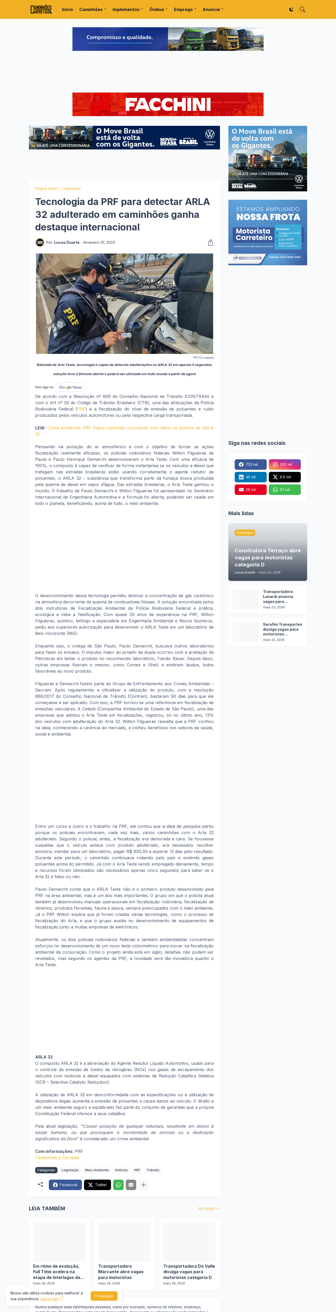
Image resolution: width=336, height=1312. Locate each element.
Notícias (121, 1170)
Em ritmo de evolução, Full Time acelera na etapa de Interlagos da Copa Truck (56, 1272)
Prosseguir (104, 1296)
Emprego (183, 9)
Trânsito (152, 1170)
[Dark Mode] (291, 9)
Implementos (126, 9)
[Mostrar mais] (143, 1185)
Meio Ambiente (97, 1170)
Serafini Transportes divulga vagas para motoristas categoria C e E (282, 629)
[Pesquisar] (302, 9)
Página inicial (46, 188)
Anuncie (211, 9)
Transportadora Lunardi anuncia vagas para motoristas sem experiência (278, 596)
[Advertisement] (168, 72)
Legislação (71, 188)
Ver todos (206, 1208)
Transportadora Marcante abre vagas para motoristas (121, 1272)
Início (67, 9)
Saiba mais (49, 1299)
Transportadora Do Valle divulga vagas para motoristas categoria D (189, 1272)
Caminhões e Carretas (57, 1157)
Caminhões (91, 9)
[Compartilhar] (209, 242)
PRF (81, 409)
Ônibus (156, 9)
